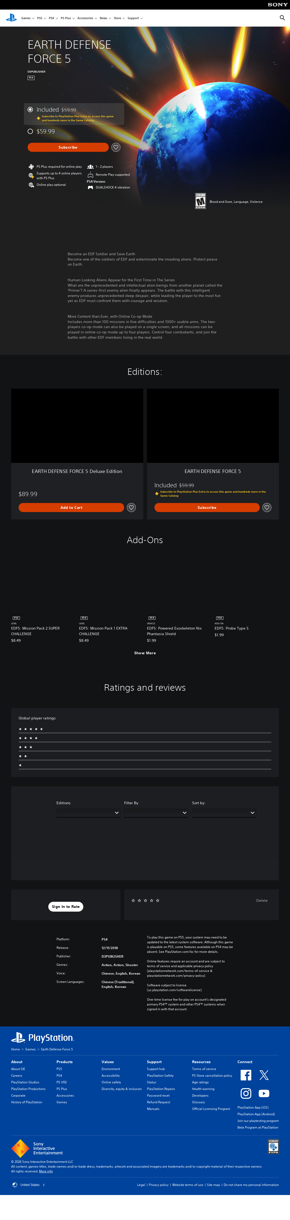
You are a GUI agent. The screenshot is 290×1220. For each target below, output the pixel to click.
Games (26, 18)
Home (15, 1049)
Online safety (111, 1082)
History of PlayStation (26, 1102)
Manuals (153, 1108)
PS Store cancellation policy (212, 1075)
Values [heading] (108, 1061)
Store (117, 18)
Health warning (203, 1089)
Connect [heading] (244, 1061)
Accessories (85, 18)
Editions (64, 802)
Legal (141, 1185)
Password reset (158, 1095)
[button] (65, 907)
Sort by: (199, 802)
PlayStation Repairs (161, 1089)
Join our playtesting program (258, 1120)
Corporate (18, 1095)
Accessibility (111, 1075)
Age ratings (200, 1082)
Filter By (131, 802)
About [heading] (16, 1061)
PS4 (51, 18)
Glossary (198, 1102)
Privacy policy (158, 1185)
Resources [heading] (201, 1061)
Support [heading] (154, 1061)
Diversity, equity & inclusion (122, 1089)
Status (151, 1082)
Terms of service (204, 1069)
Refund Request (158, 1102)
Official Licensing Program (211, 1108)
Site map (213, 1185)
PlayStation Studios (25, 1082)
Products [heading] (65, 1061)
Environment (111, 1069)
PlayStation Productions (28, 1089)
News (103, 18)
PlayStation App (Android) (256, 1114)
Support (133, 18)
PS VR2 (62, 1082)
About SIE (18, 1069)
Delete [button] (262, 900)
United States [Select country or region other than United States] (28, 1185)
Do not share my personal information (251, 1185)
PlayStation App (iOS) (253, 1107)
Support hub (156, 1069)
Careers (16, 1075)
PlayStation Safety (160, 1075)
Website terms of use (187, 1185)
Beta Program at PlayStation (257, 1127)
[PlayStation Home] (11, 18)
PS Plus (66, 18)
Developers (200, 1095)
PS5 (39, 18)
